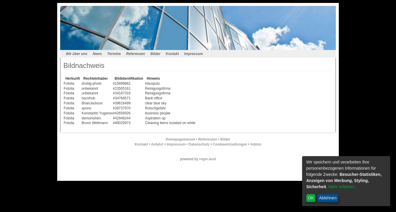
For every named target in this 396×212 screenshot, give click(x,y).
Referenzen (135, 54)
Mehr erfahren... (343, 186)
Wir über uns (76, 54)
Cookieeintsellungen (230, 144)
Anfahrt (157, 144)
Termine (114, 54)
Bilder (155, 54)
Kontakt (172, 54)
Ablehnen (327, 198)
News (97, 54)
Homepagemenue (180, 139)
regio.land (207, 159)
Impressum (193, 54)
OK (311, 198)
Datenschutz (199, 144)
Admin (256, 144)
